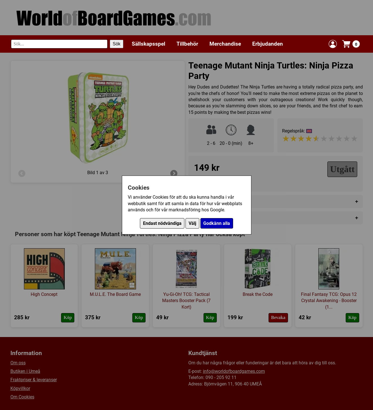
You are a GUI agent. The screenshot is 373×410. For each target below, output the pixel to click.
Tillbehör (187, 44)
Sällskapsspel (148, 44)
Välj (192, 223)
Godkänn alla (216, 223)
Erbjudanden (267, 44)
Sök (116, 43)
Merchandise (225, 44)
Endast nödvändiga (162, 223)
